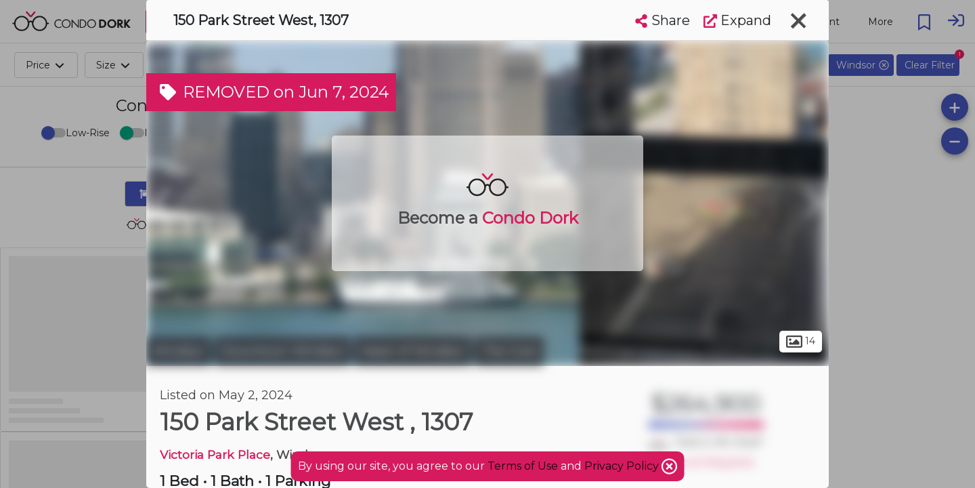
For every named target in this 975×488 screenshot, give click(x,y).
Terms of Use (523, 466)
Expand (737, 20)
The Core (509, 351)
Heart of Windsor (412, 351)
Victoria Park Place (215, 454)
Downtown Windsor (282, 351)
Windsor (178, 351)
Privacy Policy (623, 466)
